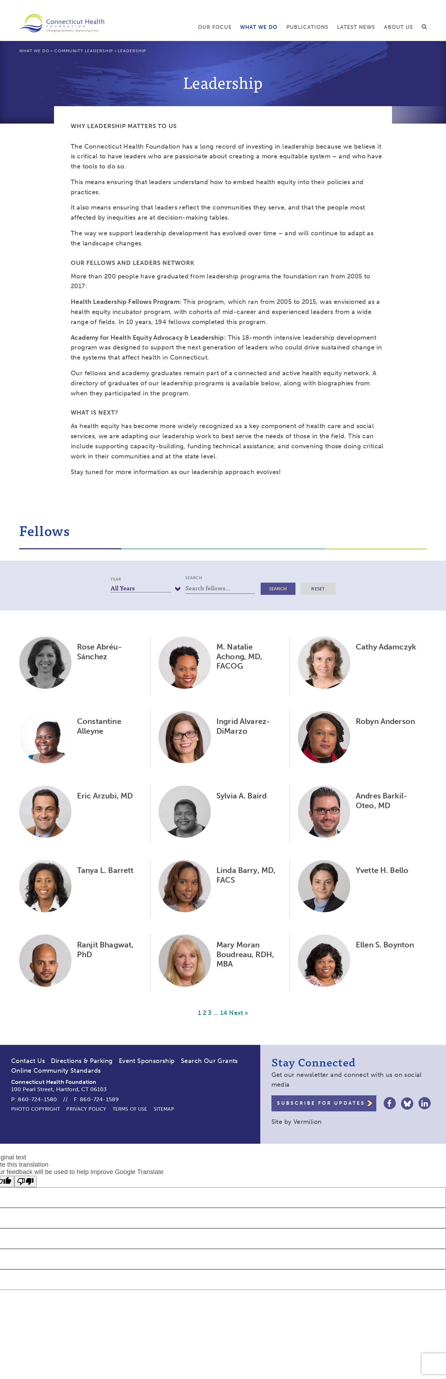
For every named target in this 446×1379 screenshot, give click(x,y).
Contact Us (28, 1061)
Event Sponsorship (147, 1061)
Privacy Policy (86, 1109)
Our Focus (214, 27)
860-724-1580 (37, 1099)
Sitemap (164, 1109)
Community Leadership (83, 50)
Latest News (356, 27)
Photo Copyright (35, 1109)
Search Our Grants (209, 1061)
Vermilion (307, 1122)
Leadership (132, 50)
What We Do (258, 27)
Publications (307, 27)
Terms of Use (130, 1109)
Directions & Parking (82, 1061)
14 (223, 1013)
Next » (238, 1013)
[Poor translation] (25, 1181)
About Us (398, 27)
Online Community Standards (56, 1070)
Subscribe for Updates (321, 1103)
